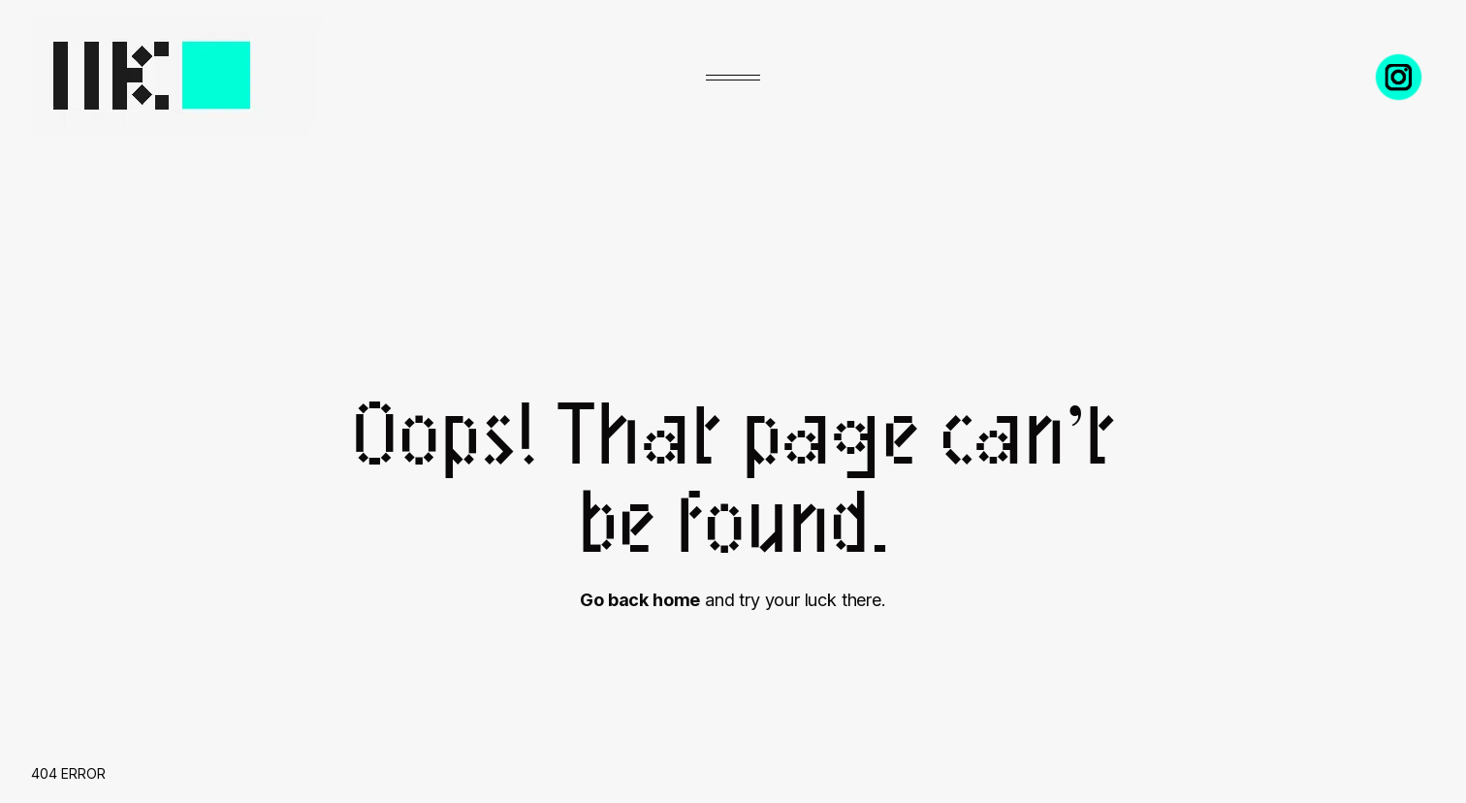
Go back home (640, 600)
